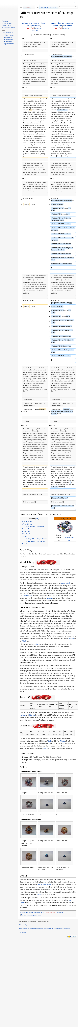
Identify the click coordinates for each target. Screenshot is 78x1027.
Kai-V (29, 28)
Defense (37, 644)
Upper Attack (65, 583)
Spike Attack (28, 595)
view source (35, 25)
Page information (8, 44)
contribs (38, 28)
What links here (8, 33)
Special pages (7, 37)
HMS (49, 741)
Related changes (8, 35)
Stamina (71, 638)
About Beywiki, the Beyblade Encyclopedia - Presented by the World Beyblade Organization (44, 928)
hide (37, 519)
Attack (70, 540)
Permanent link (7, 41)
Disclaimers (22, 932)
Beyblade (60, 912)
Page (20, 7)
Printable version (8, 39)
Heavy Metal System (45, 884)
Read (37, 7)
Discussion (26, 7)
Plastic (62, 741)
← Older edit (34, 31)
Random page (6, 25)
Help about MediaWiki (8, 27)
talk (32, 28)
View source (44, 7)
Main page (5, 21)
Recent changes (7, 23)
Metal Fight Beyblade (36, 912)
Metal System (69, 537)
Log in (75, 2)
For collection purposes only (31, 915)
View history (53, 7)
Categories (24, 912)
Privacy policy (23, 925)
